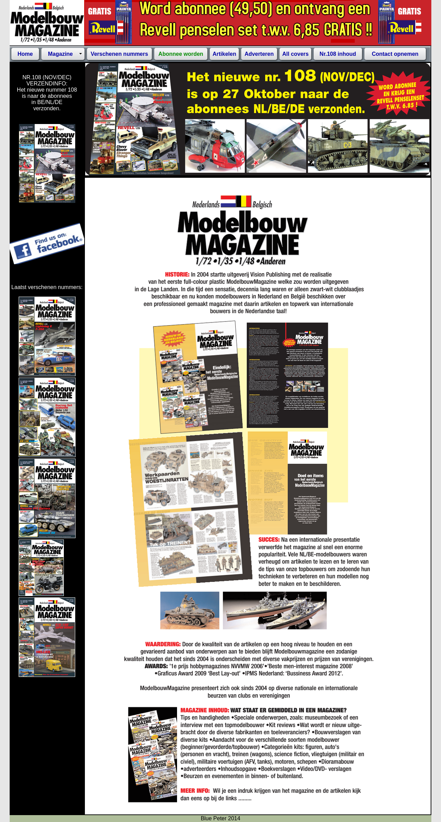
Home (25, 54)
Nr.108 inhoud (338, 54)
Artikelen (224, 54)
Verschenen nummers (119, 54)
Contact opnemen (395, 54)
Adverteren (259, 54)
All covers (295, 54)
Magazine (60, 54)
